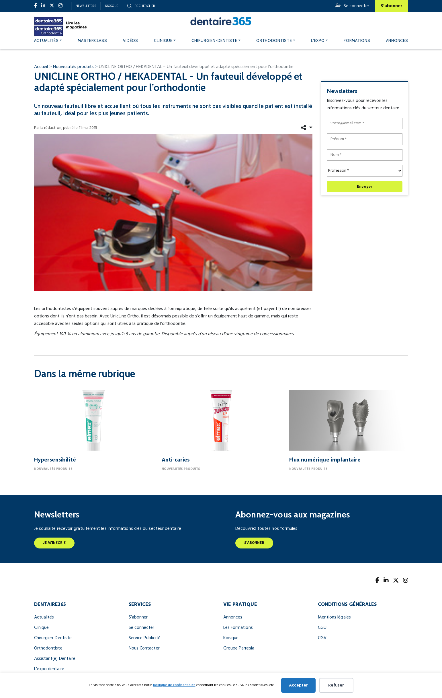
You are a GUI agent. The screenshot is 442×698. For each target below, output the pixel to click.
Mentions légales (334, 617)
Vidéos (130, 40)
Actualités (46, 40)
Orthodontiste (274, 40)
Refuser (336, 685)
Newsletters (86, 6)
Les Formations (238, 627)
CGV (322, 638)
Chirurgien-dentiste (214, 40)
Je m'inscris (54, 543)
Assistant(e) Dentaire (55, 658)
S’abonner (138, 617)
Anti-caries (176, 460)
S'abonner (391, 6)
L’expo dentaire (49, 669)
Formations (357, 40)
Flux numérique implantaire (325, 460)
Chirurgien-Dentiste (53, 638)
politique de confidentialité (174, 685)
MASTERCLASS (92, 40)
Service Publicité (145, 638)
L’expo (317, 40)
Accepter (298, 685)
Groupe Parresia (238, 648)
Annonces (397, 40)
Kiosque (111, 6)
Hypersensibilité (55, 460)
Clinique (163, 40)
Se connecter (352, 6)
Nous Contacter (144, 648)
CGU (322, 627)
